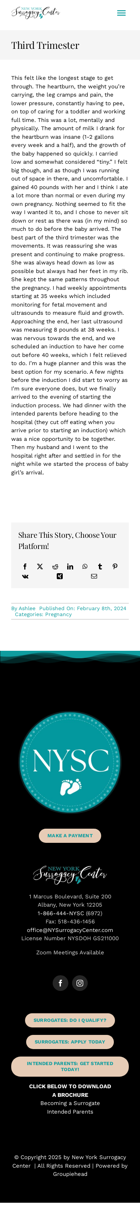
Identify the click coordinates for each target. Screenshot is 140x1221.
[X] (40, 566)
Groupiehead (70, 1174)
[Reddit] (55, 566)
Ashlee (27, 608)
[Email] (94, 576)
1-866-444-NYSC (61, 913)
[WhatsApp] (85, 566)
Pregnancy (58, 614)
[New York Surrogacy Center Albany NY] (70, 867)
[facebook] (60, 983)
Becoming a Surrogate (70, 1103)
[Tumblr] (100, 566)
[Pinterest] (115, 566)
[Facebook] (25, 566)
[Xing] (59, 576)
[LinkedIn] (70, 566)
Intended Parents (70, 1111)
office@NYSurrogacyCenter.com (70, 930)
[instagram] (80, 983)
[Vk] (25, 576)
